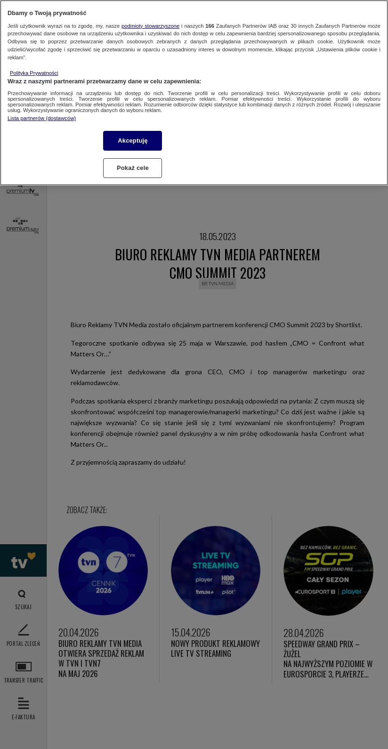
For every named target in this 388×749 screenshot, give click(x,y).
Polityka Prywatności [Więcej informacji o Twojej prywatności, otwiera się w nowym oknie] (34, 73)
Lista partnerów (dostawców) (42, 118)
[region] (194, 92)
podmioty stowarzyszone (150, 26)
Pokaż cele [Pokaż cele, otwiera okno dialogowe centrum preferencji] (133, 167)
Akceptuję (132, 140)
